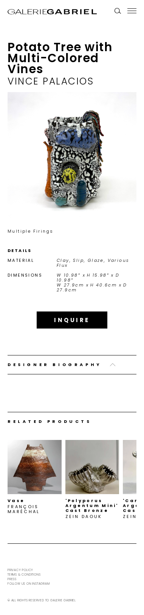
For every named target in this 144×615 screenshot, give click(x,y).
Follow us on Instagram (29, 584)
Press (12, 579)
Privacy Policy (20, 570)
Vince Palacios (51, 81)
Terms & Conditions (24, 575)
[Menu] (131, 10)
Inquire (72, 320)
